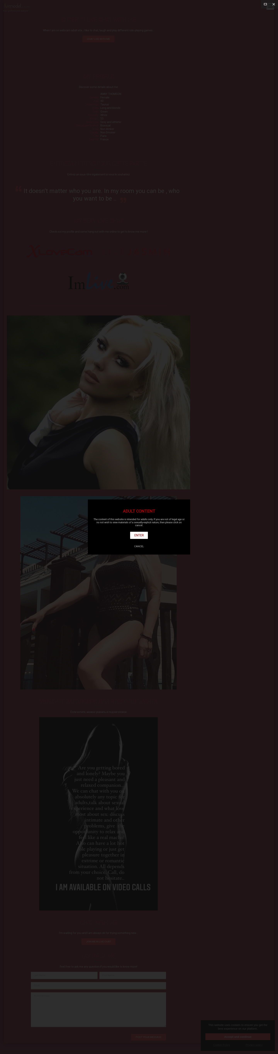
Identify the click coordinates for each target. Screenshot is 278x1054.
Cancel (139, 546)
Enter (139, 535)
